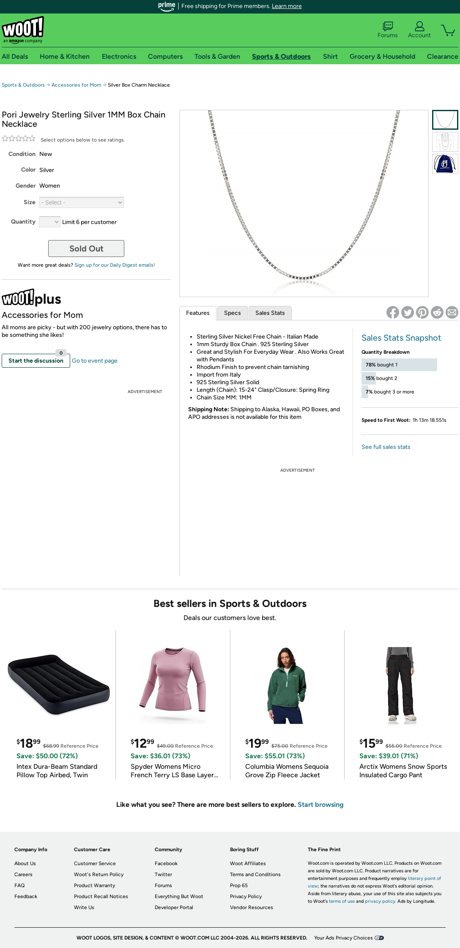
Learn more (287, 6)
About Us (25, 863)
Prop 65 (239, 885)
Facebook (166, 863)
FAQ (19, 885)
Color (28, 169)
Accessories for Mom (76, 85)
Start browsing (321, 804)
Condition (22, 154)
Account (419, 30)
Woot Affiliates (248, 863)
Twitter (163, 874)
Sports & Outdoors (23, 85)
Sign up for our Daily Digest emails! (114, 265)
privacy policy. (380, 901)
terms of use (342, 901)
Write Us (84, 907)
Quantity (23, 221)
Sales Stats (270, 313)
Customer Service (95, 863)
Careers (23, 874)
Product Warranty (94, 885)
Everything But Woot (179, 896)
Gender (26, 185)
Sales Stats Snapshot (401, 338)
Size (30, 202)
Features (198, 313)
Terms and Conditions (255, 874)
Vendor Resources (251, 907)
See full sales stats (386, 447)
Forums (388, 30)
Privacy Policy (246, 896)
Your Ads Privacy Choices (343, 938)
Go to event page (95, 360)
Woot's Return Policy (98, 874)
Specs (232, 313)
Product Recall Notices (101, 896)
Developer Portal (174, 907)
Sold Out (86, 248)
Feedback (25, 896)
